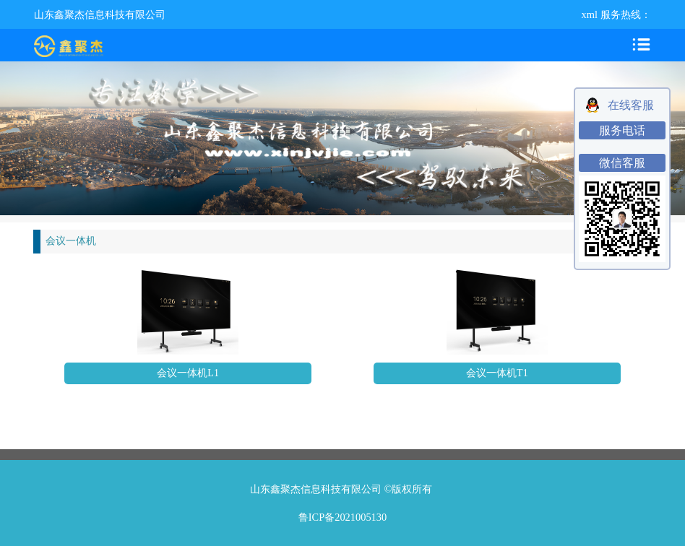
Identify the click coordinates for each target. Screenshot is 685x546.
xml (590, 14)
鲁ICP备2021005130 (342, 517)
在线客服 (631, 105)
